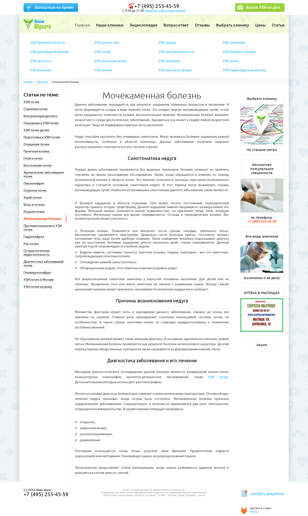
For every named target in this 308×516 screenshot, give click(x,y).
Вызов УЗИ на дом (263, 7)
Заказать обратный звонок (165, 10)
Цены (260, 25)
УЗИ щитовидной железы (49, 51)
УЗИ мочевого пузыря (239, 51)
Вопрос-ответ (176, 25)
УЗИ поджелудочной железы (244, 70)
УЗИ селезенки (234, 42)
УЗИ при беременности (176, 51)
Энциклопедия (143, 25)
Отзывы (202, 25)
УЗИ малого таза (106, 42)
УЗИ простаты (40, 61)
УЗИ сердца (167, 42)
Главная (82, 25)
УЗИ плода (102, 51)
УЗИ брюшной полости (47, 42)
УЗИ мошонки (40, 70)
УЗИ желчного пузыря (175, 70)
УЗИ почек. (218, 377)
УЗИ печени (103, 70)
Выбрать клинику (232, 25)
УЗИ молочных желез (110, 61)
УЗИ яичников (169, 61)
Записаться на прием (54, 7)
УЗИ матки (231, 61)
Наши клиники (109, 25)
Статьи (278, 25)
